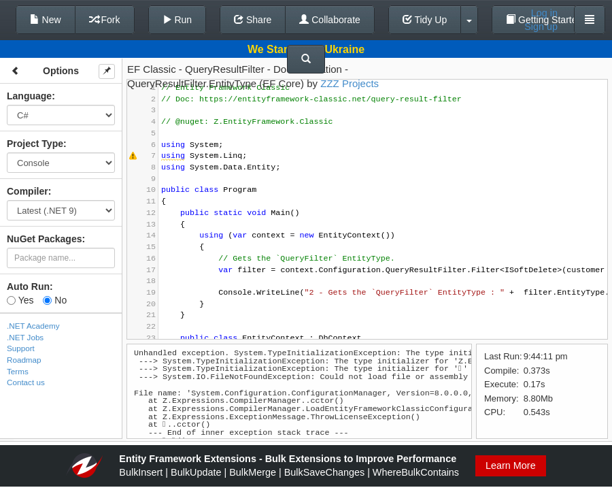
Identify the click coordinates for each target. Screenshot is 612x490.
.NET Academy (33, 325)
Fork (104, 19)
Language (29, 96)
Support (21, 348)
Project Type (35, 143)
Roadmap (24, 359)
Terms (18, 371)
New (45, 19)
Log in (544, 12)
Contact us (26, 382)
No (55, 300)
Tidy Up (425, 19)
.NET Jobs (25, 337)
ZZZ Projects (349, 83)
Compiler (27, 191)
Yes (20, 300)
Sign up (541, 26)
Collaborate (329, 19)
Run (177, 19)
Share (252, 19)
